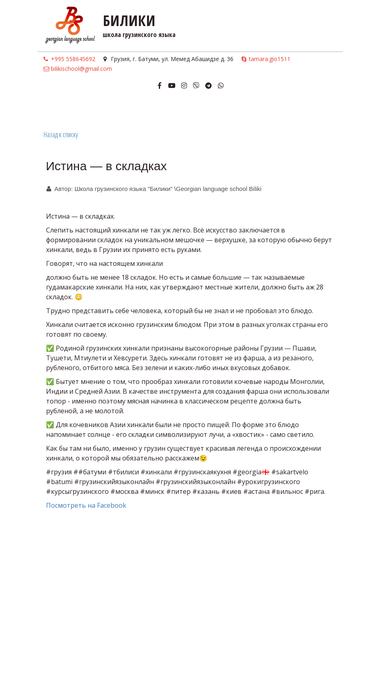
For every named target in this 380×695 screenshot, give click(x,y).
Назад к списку (61, 134)
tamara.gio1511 (269, 59)
